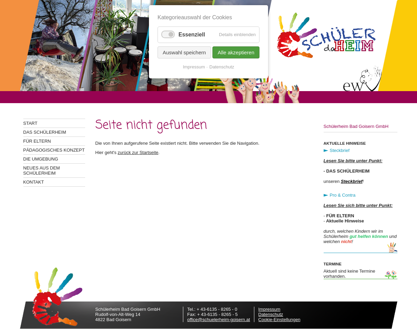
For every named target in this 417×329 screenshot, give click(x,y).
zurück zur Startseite (138, 152)
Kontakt (33, 182)
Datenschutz (270, 314)
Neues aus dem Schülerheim (41, 170)
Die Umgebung (40, 159)
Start (30, 123)
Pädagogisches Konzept (54, 150)
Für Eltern (37, 141)
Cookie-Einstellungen (279, 319)
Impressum (269, 309)
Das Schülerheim (44, 132)
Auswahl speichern (184, 52)
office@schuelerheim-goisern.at (218, 319)
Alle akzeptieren (236, 52)
